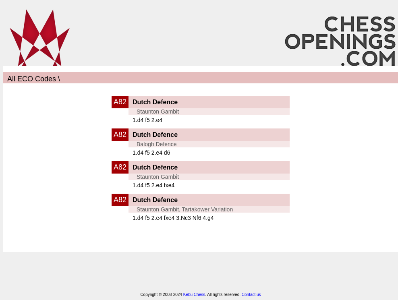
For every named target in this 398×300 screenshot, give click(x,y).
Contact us (251, 294)
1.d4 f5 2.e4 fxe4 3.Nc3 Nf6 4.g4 (173, 218)
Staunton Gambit (158, 111)
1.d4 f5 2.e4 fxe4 (153, 185)
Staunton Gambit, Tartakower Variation (185, 209)
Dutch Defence (155, 102)
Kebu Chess (194, 294)
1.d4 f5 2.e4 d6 (151, 152)
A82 (120, 102)
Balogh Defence (157, 144)
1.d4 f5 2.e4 (147, 120)
